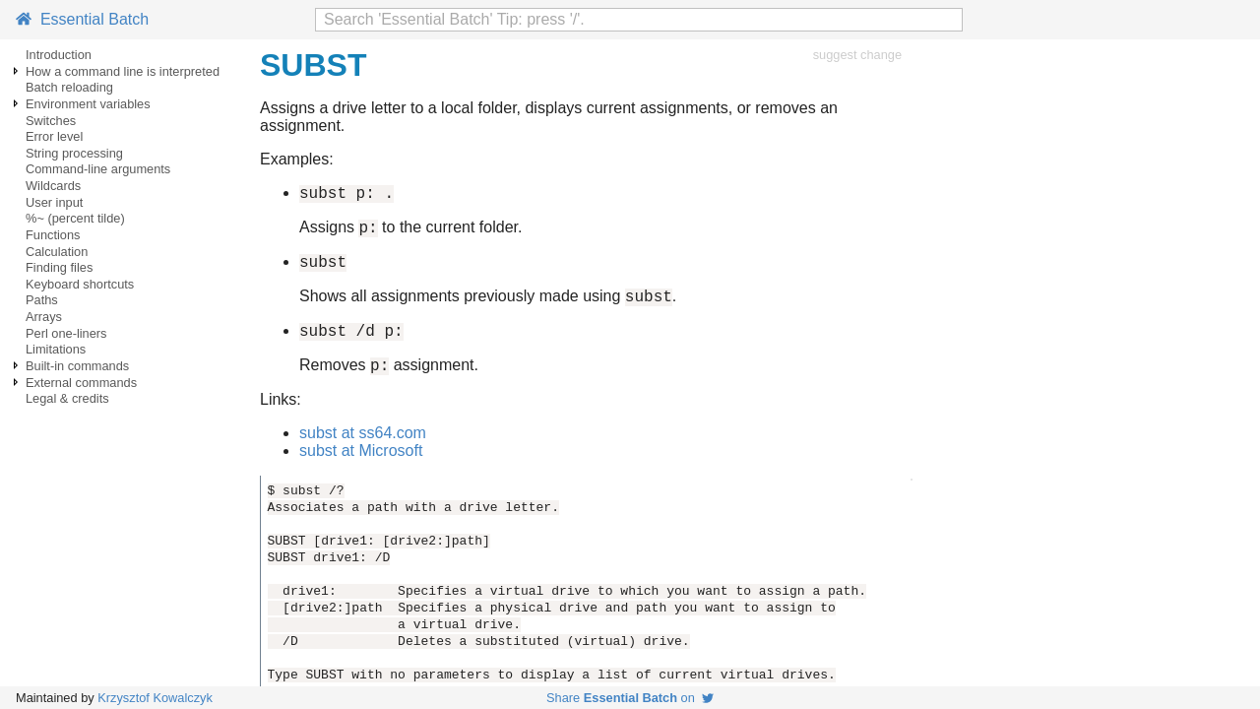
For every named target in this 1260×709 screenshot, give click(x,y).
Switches (51, 120)
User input (54, 202)
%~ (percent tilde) (75, 218)
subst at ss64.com (362, 450)
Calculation (57, 251)
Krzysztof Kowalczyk (155, 697)
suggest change (857, 54)
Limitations (56, 349)
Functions (53, 234)
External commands (81, 382)
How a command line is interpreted (123, 71)
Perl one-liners (66, 333)
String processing (74, 153)
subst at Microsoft (360, 468)
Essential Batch (82, 19)
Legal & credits (67, 398)
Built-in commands (77, 365)
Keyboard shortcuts (80, 284)
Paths (42, 299)
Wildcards (53, 185)
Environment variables (88, 104)
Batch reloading (69, 87)
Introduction (59, 54)
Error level (54, 136)
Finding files (59, 267)
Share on (630, 697)
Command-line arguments (98, 168)
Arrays (44, 316)
